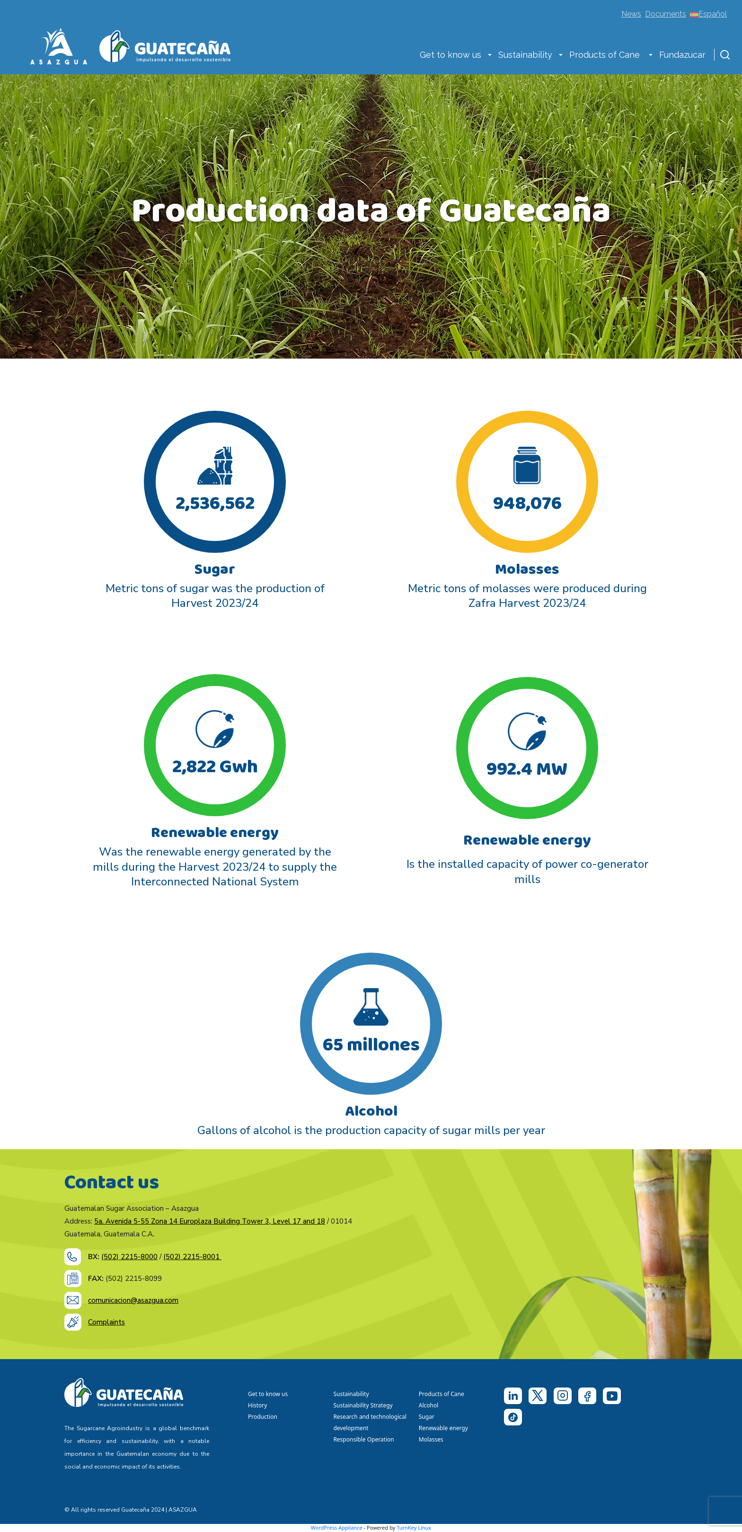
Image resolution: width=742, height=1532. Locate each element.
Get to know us (450, 55)
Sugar (426, 1417)
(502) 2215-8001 (192, 1257)
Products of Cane (605, 55)
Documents (665, 13)
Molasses (431, 1439)
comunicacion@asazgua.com (133, 1300)
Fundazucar (682, 55)
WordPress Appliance (336, 1527)
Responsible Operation (365, 1439)
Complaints (106, 1322)
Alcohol (429, 1405)
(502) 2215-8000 (129, 1257)
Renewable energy (444, 1428)
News (631, 13)
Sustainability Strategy (362, 1405)
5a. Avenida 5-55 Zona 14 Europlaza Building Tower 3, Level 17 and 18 (209, 1221)
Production (262, 1417)
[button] (490, 56)
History (257, 1405)
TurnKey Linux (414, 1527)
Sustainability (525, 55)
